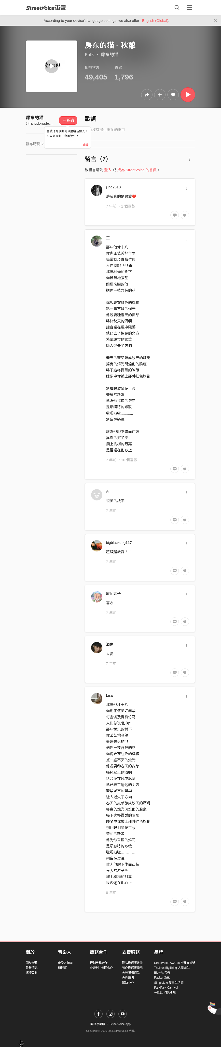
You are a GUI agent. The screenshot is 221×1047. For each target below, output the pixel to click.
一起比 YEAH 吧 (165, 992)
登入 (107, 170)
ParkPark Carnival (166, 987)
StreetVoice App (120, 1024)
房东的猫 (109, 54)
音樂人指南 (65, 963)
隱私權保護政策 (132, 963)
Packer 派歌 (162, 977)
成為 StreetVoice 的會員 (137, 170)
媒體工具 (32, 972)
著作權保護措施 (132, 967)
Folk (89, 54)
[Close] (215, 21)
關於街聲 (32, 963)
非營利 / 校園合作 (101, 967)
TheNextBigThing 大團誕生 (172, 967)
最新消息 (32, 967)
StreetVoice (46, 7)
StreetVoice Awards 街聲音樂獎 (174, 963)
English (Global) (155, 20)
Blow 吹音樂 (162, 972)
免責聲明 (128, 977)
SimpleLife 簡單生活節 (168, 982)
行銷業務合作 (99, 963)
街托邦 (62, 967)
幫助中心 (128, 982)
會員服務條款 (131, 972)
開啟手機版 (97, 1024)
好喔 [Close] (85, 145)
